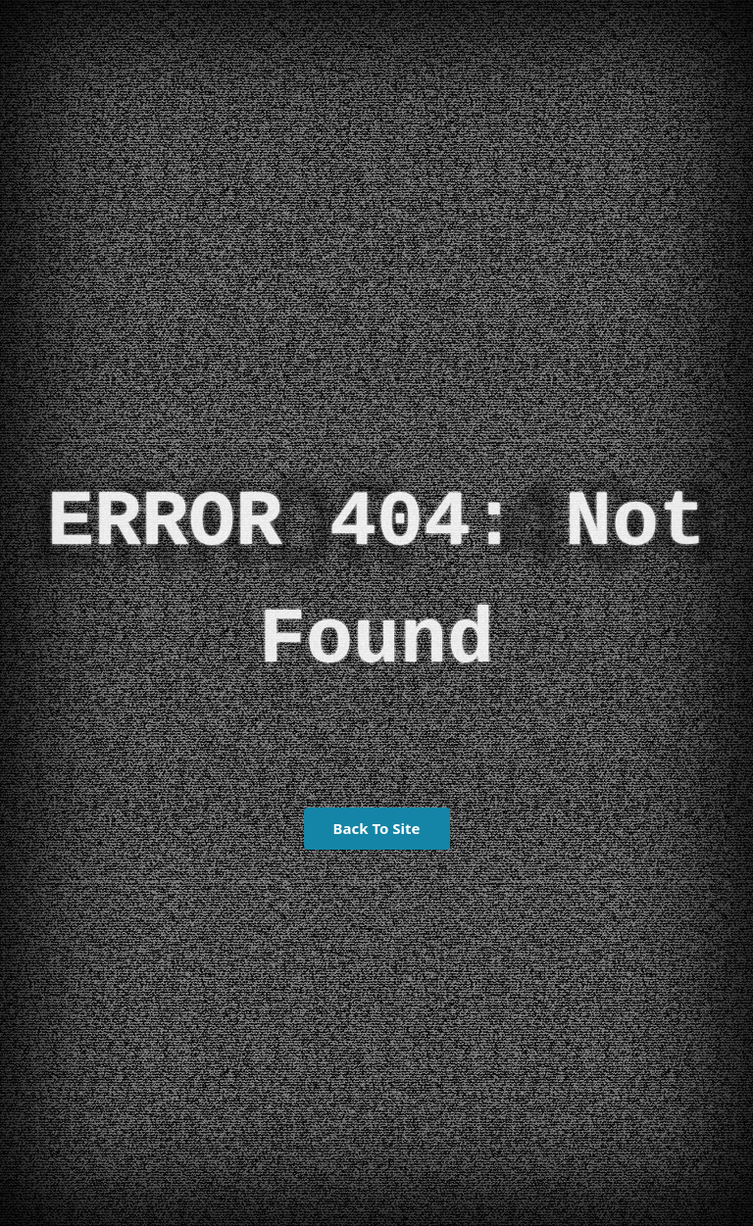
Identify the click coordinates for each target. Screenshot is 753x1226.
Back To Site (377, 828)
